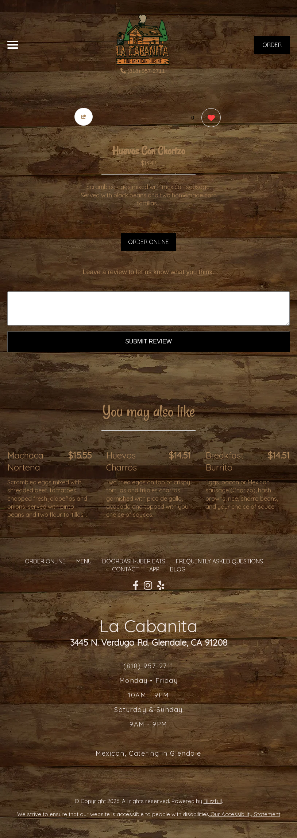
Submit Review (148, 341)
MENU (84, 561)
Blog (177, 569)
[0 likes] (209, 118)
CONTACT (125, 569)
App (154, 569)
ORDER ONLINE (148, 241)
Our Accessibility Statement (244, 814)
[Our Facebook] (136, 585)
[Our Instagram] (148, 585)
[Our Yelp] (161, 585)
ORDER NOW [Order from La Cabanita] (272, 47)
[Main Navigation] (12, 45)
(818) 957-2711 (142, 71)
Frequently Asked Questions (219, 561)
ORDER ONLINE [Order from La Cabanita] (45, 561)
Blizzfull (213, 801)
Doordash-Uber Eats (133, 561)
